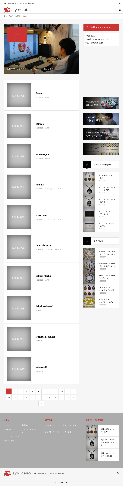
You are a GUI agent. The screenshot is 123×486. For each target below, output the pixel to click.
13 (9, 397)
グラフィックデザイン (29, 431)
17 (32, 397)
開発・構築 (67, 432)
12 (73, 391)
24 (73, 397)
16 (26, 397)
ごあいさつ (8, 425)
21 (56, 397)
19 (44, 397)
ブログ (24, 436)
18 (38, 397)
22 (62, 397)
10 (62, 391)
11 (67, 391)
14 (14, 397)
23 (67, 397)
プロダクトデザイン (11, 436)
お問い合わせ (9, 441)
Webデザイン (8, 429)
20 (50, 397)
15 (20, 397)
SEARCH (120, 3)
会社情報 (25, 425)
